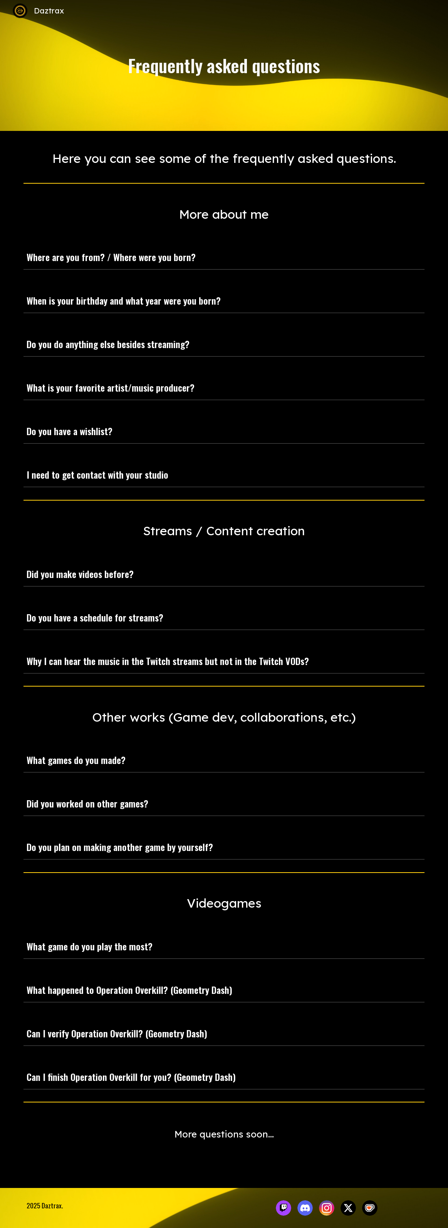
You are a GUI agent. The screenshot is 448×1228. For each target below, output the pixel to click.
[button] (415, 257)
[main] (224, 65)
